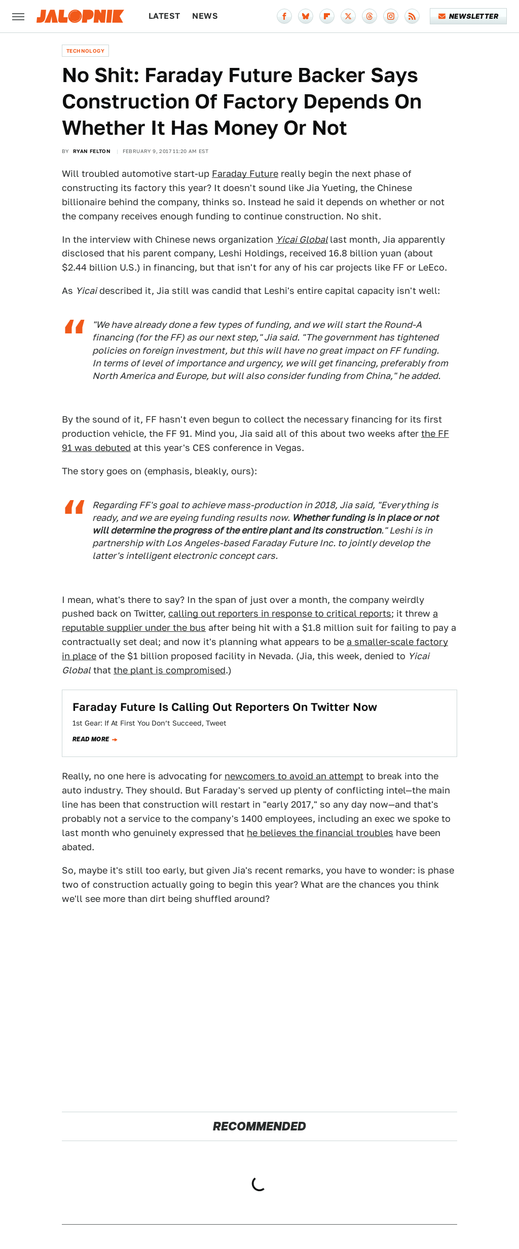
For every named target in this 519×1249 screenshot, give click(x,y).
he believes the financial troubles (320, 832)
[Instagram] (390, 16)
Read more (90, 739)
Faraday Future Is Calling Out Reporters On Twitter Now (224, 706)
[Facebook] (284, 16)
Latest (164, 16)
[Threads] (369, 16)
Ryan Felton (91, 151)
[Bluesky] (305, 16)
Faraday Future (245, 173)
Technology (85, 51)
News (205, 16)
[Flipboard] (327, 16)
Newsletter (468, 16)
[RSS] (412, 16)
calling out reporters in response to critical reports (279, 613)
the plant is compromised (170, 670)
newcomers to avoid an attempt (294, 776)
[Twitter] (348, 16)
